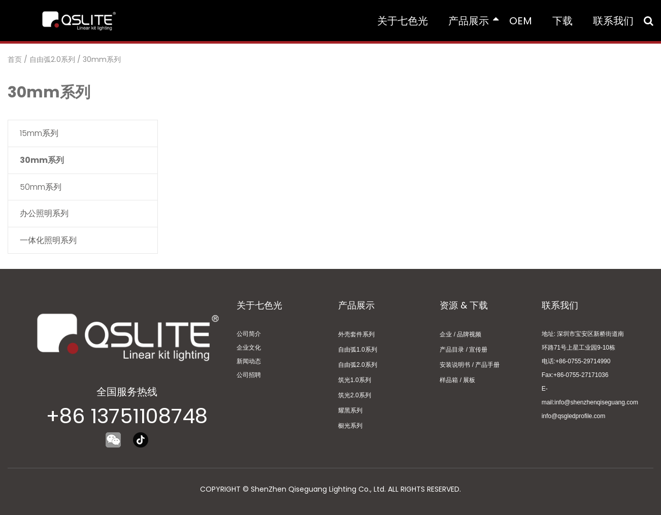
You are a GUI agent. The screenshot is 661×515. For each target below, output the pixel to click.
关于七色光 (402, 21)
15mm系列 (39, 133)
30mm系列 (102, 59)
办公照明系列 (44, 213)
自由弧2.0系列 (52, 59)
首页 (15, 59)
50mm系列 (40, 187)
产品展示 (473, 21)
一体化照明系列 (48, 240)
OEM (520, 21)
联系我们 (613, 21)
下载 (562, 21)
